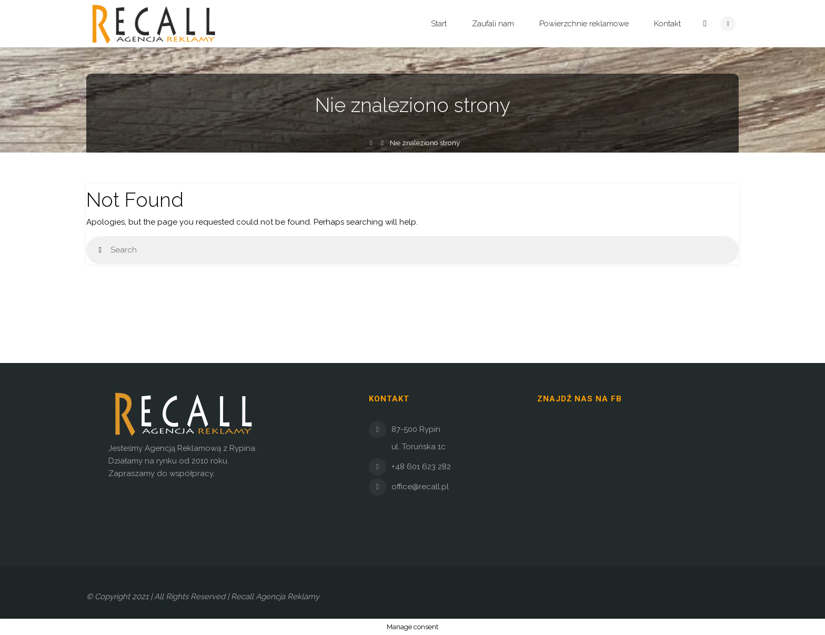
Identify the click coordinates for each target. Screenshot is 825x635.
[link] (705, 23)
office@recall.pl (420, 486)
